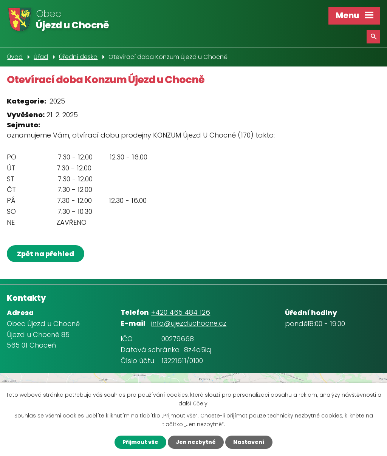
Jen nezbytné (196, 442)
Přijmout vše (140, 442)
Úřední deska (78, 57)
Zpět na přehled (45, 253)
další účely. (193, 403)
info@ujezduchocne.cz (188, 323)
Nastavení (249, 442)
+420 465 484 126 (180, 312)
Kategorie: (26, 101)
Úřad (41, 57)
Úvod (15, 57)
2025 (57, 101)
